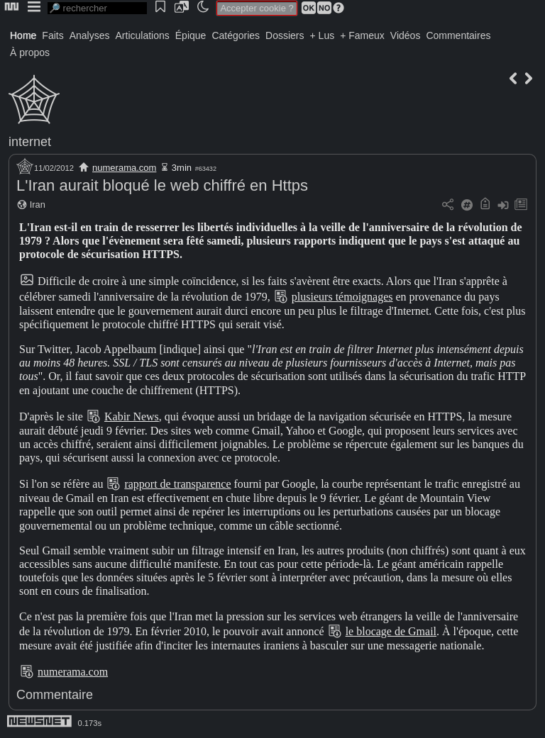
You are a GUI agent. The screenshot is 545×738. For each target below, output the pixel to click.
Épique (191, 35)
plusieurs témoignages (342, 297)
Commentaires (458, 35)
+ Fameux (362, 35)
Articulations (143, 35)
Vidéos (405, 35)
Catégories (235, 35)
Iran (37, 204)
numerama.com (124, 167)
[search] (97, 8)
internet (30, 142)
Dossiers (284, 35)
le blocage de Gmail (391, 631)
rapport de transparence (177, 484)
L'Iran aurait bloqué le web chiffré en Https (162, 185)
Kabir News (131, 416)
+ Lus (322, 35)
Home (23, 35)
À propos (30, 52)
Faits (52, 35)
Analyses (90, 35)
